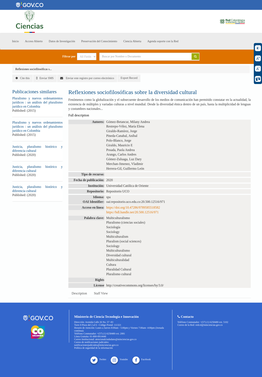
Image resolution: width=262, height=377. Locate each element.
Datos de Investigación (62, 41)
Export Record (129, 77)
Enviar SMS (45, 78)
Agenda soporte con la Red (162, 41)
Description (79, 293)
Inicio (15, 41)
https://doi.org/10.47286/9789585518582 (133, 207)
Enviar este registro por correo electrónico (87, 78)
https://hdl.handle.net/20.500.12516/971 (132, 212)
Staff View (101, 293)
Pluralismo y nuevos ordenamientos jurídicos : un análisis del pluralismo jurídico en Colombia (37, 102)
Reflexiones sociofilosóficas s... (33, 69)
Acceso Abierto (34, 41)
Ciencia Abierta (132, 41)
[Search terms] (140, 56)
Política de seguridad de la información (93, 347)
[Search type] (86, 56)
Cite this (22, 78)
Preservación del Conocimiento (99, 41)
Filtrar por (69, 56)
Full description (78, 115)
